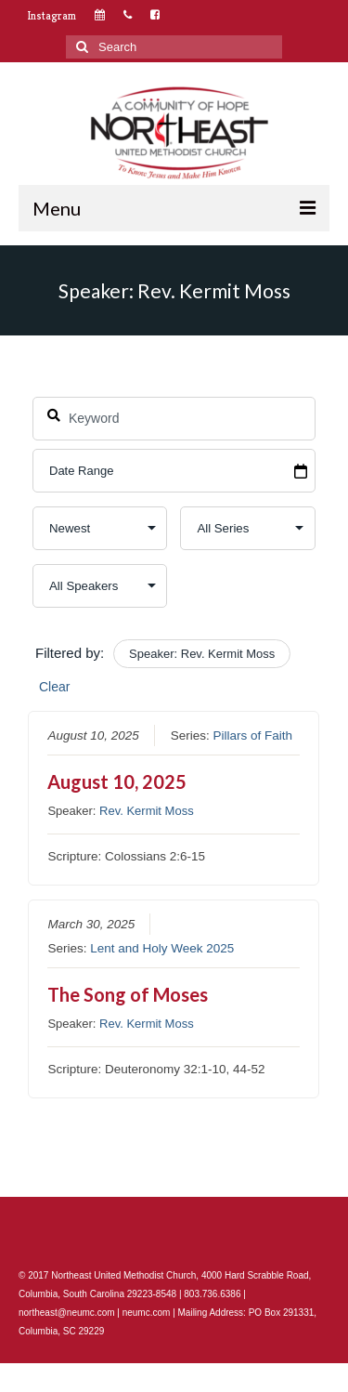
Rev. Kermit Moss (146, 811)
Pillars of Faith (253, 735)
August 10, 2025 (117, 781)
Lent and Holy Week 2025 (162, 947)
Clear (54, 686)
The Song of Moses (128, 993)
